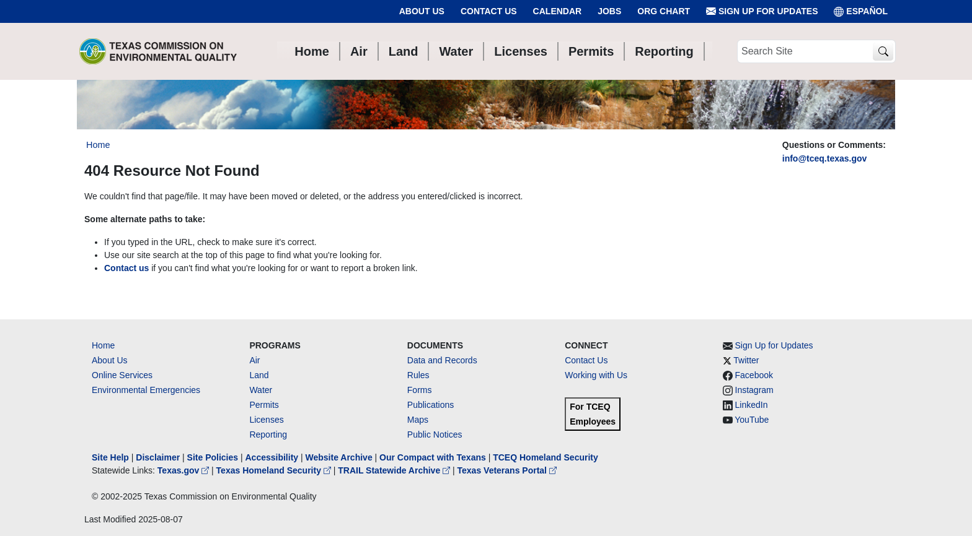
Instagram (754, 390)
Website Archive (339, 457)
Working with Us (596, 375)
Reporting (268, 434)
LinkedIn (751, 405)
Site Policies (212, 457)
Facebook (754, 375)
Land (258, 375)
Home (103, 345)
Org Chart (663, 11)
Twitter (746, 360)
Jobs (609, 11)
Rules (418, 375)
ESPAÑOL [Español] (861, 11)
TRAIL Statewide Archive (395, 470)
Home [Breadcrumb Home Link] (98, 145)
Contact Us (489, 11)
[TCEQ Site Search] (883, 51)
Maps (417, 420)
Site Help (110, 457)
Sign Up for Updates (762, 11)
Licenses (266, 420)
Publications (430, 405)
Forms (419, 390)
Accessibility (273, 457)
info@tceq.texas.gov (824, 158)
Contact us (126, 268)
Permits (263, 405)
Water (260, 390)
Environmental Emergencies (146, 390)
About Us (421, 11)
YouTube (752, 420)
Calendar (557, 11)
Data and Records (442, 360)
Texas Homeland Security (275, 470)
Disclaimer (158, 457)
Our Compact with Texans (432, 457)
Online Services (122, 375)
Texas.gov (184, 470)
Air (254, 360)
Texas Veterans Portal (507, 470)
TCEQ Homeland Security (545, 457)
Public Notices (434, 434)
